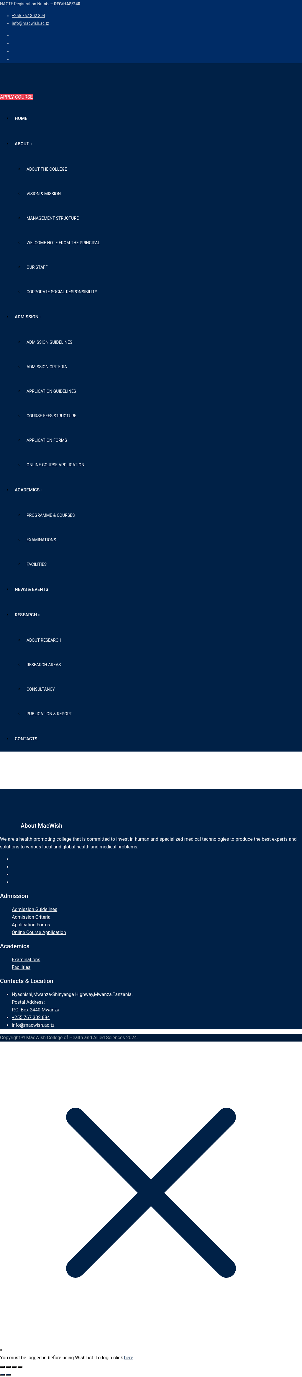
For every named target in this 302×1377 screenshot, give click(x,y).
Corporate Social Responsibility (62, 291)
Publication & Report (49, 713)
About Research (44, 640)
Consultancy (41, 689)
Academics (27, 490)
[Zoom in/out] (2, 1367)
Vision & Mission (44, 193)
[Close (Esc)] (20, 1367)
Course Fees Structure (51, 415)
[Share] (14, 1367)
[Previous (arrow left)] (2, 1375)
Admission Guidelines (49, 342)
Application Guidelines (51, 391)
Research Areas (44, 664)
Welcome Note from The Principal (63, 242)
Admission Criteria (47, 366)
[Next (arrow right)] (8, 1375)
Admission (27, 317)
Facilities (37, 564)
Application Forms (47, 440)
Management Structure (53, 218)
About (22, 143)
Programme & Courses (51, 515)
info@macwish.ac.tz (30, 23)
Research (26, 614)
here (128, 1357)
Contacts (26, 739)
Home (21, 118)
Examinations (41, 539)
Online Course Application (55, 464)
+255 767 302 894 (28, 15)
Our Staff (37, 267)
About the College (47, 169)
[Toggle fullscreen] (8, 1367)
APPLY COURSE (16, 97)
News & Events (31, 589)
